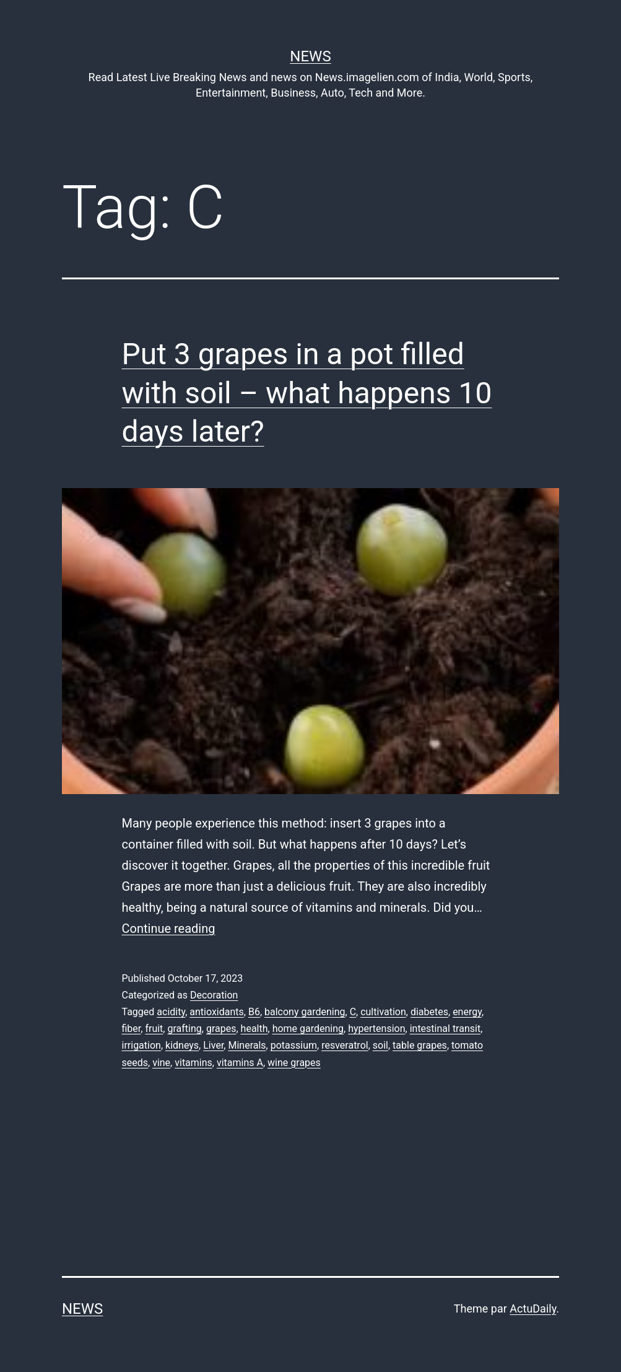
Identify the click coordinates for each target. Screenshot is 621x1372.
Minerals (247, 1045)
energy (467, 1012)
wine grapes (294, 1062)
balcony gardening (304, 1012)
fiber (131, 1028)
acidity (171, 1012)
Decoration (214, 995)
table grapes (420, 1045)
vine (161, 1062)
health (254, 1028)
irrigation (141, 1045)
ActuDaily (533, 1308)
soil (380, 1045)
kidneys (182, 1045)
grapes (221, 1028)
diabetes (429, 1012)
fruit (154, 1028)
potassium (294, 1045)
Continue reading (168, 928)
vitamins (193, 1062)
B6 (254, 1012)
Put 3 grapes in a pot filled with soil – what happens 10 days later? (307, 392)
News (310, 56)
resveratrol (344, 1045)
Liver (213, 1045)
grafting (184, 1028)
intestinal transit (445, 1028)
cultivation (383, 1012)
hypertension (376, 1028)
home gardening (308, 1028)
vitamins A (240, 1062)
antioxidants (216, 1012)
